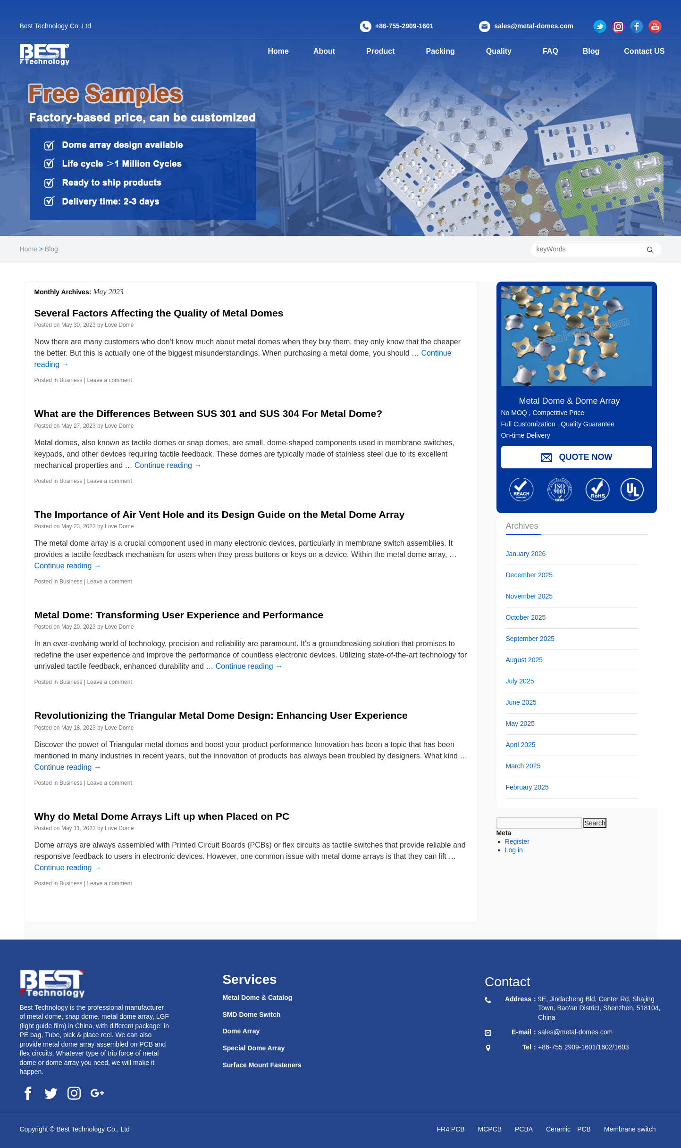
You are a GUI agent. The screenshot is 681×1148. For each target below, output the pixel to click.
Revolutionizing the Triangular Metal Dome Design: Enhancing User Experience (221, 715)
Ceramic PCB (568, 1129)
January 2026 (526, 553)
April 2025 (521, 745)
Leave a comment (109, 380)
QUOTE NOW (577, 457)
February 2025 (527, 787)
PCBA (524, 1129)
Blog (595, 51)
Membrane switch (630, 1129)
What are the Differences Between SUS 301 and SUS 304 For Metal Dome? (208, 413)
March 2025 (523, 766)
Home (278, 51)
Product (385, 51)
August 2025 (524, 660)
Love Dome (119, 325)
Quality (508, 51)
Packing (447, 51)
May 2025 (520, 723)
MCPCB (490, 1129)
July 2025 (520, 681)
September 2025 (530, 638)
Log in (514, 850)
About (327, 51)
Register (517, 841)
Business (71, 380)
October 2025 (526, 617)
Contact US (646, 51)
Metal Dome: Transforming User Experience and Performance (179, 614)
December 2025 (529, 575)
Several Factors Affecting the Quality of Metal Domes (159, 313)
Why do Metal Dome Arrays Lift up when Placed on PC (162, 816)
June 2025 (521, 702)
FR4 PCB (451, 1129)
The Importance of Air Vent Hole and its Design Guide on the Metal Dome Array (219, 514)
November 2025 (529, 596)
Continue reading (168, 465)
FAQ (556, 51)
